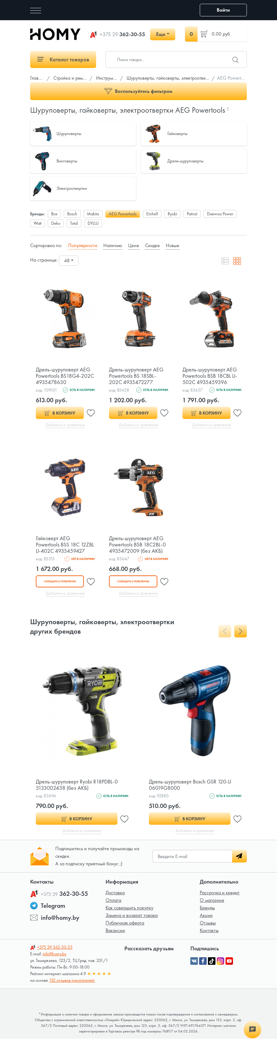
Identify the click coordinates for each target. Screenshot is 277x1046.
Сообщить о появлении (60, 588)
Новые (172, 245)
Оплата (113, 907)
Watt (37, 223)
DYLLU (93, 223)
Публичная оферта (125, 930)
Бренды (207, 915)
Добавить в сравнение (65, 425)
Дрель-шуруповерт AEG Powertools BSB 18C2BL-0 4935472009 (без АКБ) (138, 545)
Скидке (152, 245)
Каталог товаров (63, 59)
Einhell (152, 214)
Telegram (53, 913)
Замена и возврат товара (132, 922)
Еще (160, 34)
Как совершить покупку (129, 915)
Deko (55, 223)
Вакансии (115, 937)
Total (74, 223)
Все (54, 214)
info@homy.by (60, 925)
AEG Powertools (123, 214)
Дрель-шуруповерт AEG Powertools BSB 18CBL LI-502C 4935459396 (210, 376)
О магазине (212, 907)
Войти (223, 10)
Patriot (192, 214)
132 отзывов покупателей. (72, 987)
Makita (93, 214)
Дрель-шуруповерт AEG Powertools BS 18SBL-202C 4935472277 (136, 376)
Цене (133, 245)
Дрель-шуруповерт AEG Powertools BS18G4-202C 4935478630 (63, 376)
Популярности (82, 245)
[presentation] (225, 638)
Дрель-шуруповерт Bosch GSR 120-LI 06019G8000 (190, 791)
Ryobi (172, 214)
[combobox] (69, 261)
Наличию (112, 245)
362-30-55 (122, 34)
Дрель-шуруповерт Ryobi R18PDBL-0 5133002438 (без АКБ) (77, 791)
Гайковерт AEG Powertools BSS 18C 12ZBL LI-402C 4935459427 (58, 548)
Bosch (72, 214)
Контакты (209, 937)
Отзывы (208, 930)
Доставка (115, 899)
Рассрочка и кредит (220, 899)
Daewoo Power (220, 214)
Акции (206, 922)
